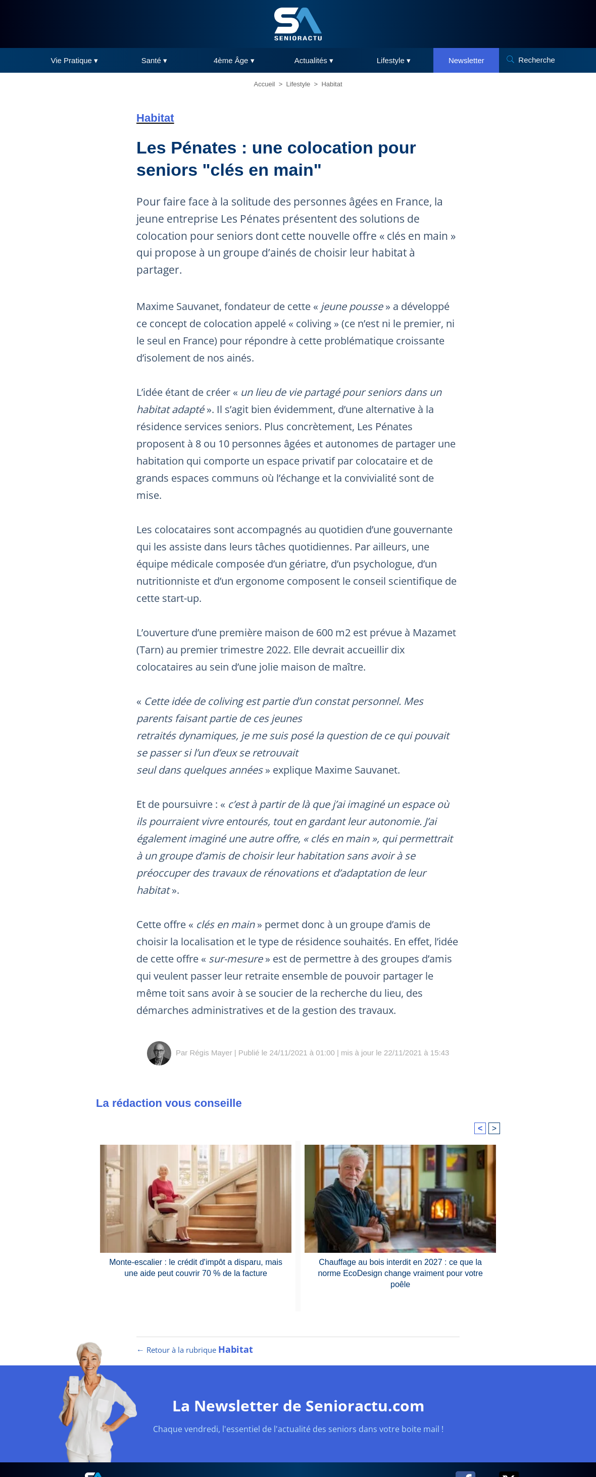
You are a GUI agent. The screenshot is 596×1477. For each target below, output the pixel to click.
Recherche (536, 60)
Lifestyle (298, 84)
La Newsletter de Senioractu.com (298, 1405)
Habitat (331, 84)
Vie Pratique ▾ (74, 60)
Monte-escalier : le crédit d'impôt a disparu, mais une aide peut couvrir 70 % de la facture (195, 1268)
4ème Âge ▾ (234, 60)
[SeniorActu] (298, 24)
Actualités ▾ (313, 60)
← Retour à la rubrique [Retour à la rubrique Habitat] (194, 1350)
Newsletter (466, 60)
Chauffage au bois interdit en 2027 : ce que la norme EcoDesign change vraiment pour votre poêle (400, 1273)
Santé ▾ (154, 60)
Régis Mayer (210, 1052)
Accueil (264, 84)
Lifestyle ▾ (394, 60)
